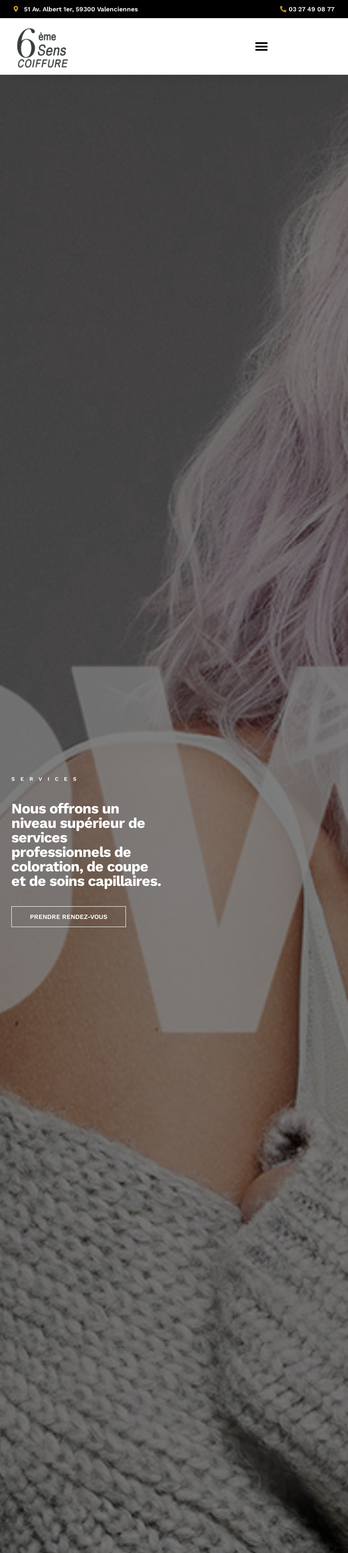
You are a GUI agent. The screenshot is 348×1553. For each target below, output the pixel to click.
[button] (261, 46)
